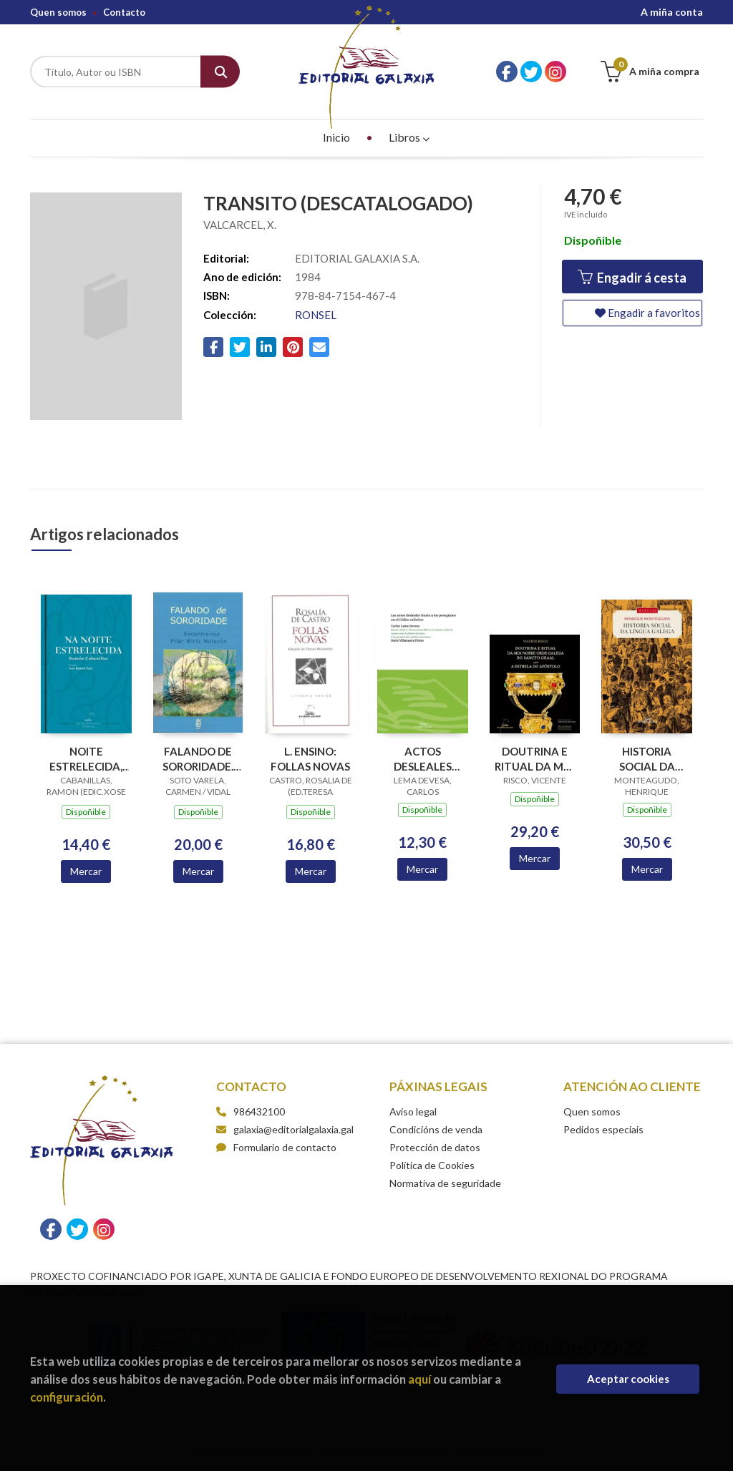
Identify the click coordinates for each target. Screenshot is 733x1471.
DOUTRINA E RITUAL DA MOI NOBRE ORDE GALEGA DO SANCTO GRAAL (534, 759)
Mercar (86, 871)
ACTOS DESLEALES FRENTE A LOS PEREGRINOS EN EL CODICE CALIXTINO (423, 759)
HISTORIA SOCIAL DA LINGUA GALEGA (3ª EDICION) (647, 759)
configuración (66, 1396)
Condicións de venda (435, 1129)
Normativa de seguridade (445, 1183)
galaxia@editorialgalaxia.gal (285, 1129)
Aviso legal (413, 1111)
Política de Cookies (432, 1165)
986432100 (259, 1111)
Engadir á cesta (632, 277)
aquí (419, 1379)
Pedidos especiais (603, 1129)
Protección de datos (434, 1147)
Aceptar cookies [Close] (628, 1378)
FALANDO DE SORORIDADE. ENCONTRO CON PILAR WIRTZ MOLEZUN (197, 759)
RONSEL (315, 314)
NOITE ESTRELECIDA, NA (85, 759)
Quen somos (58, 12)
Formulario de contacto (276, 1147)
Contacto (124, 12)
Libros (409, 137)
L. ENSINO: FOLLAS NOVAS (310, 759)
